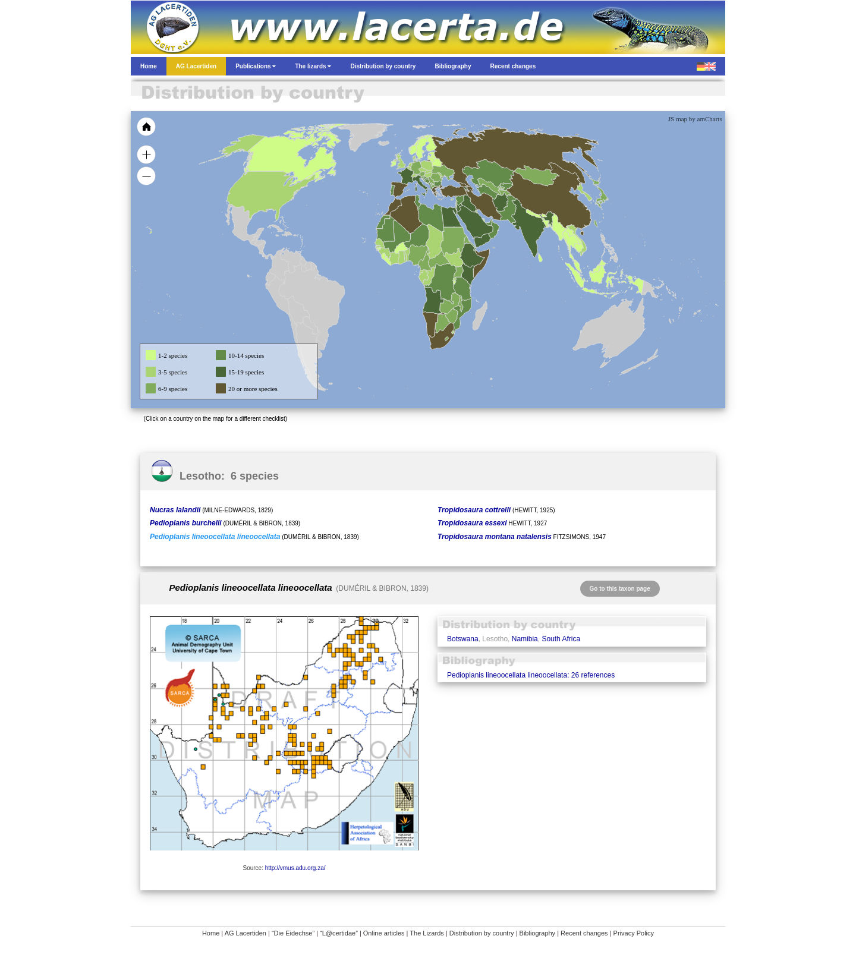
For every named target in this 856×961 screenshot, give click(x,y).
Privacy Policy (633, 933)
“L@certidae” (339, 933)
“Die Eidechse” (293, 933)
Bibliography (538, 933)
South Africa (561, 639)
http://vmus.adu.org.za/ (295, 868)
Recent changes (584, 933)
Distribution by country (481, 933)
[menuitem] (488, 222)
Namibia (525, 639)
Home (210, 933)
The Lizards (426, 933)
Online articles (384, 933)
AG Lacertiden (245, 933)
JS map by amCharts (695, 118)
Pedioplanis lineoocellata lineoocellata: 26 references (531, 675)
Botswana (463, 639)
